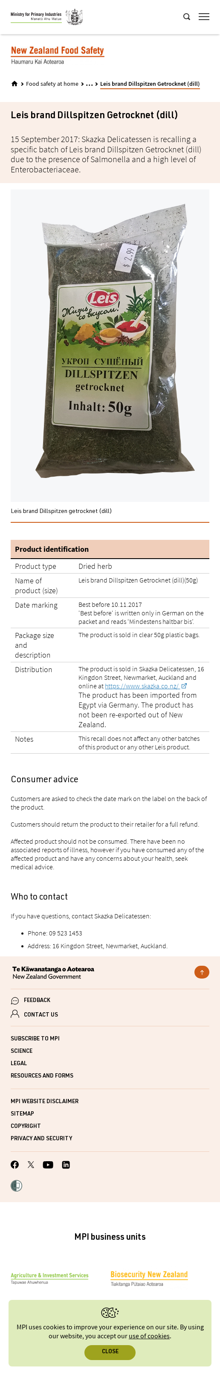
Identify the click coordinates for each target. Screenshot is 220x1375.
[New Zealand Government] (110, 974)
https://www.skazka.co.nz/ (142, 686)
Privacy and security (41, 1139)
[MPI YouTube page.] (48, 1166)
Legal (19, 1064)
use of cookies (149, 1336)
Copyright (26, 1127)
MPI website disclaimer (44, 1102)
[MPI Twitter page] (31, 1166)
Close (110, 1352)
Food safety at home (52, 84)
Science (21, 1052)
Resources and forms (42, 1076)
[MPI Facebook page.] (15, 1165)
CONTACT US (41, 1015)
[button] (16, 1187)
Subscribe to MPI (35, 1039)
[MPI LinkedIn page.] (66, 1166)
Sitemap (22, 1114)
